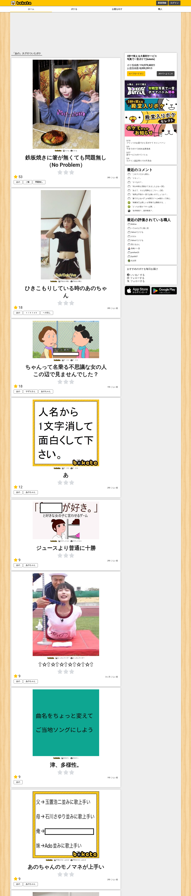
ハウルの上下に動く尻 (138, 228)
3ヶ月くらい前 (111, 677)
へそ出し (47, 313)
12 (18, 487)
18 (18, 307)
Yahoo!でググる (136, 232)
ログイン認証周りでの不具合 (150, 159)
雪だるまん (134, 244)
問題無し (39, 182)
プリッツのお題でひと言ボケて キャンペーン (150, 141)
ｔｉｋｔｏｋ (31, 313)
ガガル (132, 236)
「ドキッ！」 (135, 178)
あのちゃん (46, 391)
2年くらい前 (112, 488)
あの (18, 182)
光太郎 (132, 260)
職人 (160, 9)
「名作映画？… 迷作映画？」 (141, 210)
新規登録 (162, 3)
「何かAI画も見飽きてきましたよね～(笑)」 (147, 186)
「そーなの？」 (135, 182)
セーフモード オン (136, 74)
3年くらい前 (112, 177)
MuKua (132, 224)
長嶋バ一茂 (134, 248)
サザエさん (30, 391)
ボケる (74, 9)
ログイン (174, 3)
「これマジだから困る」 (139, 174)
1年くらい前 (112, 387)
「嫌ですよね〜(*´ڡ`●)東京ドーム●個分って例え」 (150, 198)
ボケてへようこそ (165, 74)
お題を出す (117, 9)
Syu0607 (133, 256)
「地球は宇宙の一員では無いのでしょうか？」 (148, 194)
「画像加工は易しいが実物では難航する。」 (147, 202)
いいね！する (136, 274)
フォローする (136, 278)
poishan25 (133, 252)
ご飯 (28, 182)
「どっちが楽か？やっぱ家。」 (142, 206)
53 (18, 177)
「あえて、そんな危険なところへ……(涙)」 (146, 190)
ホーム (31, 9)
